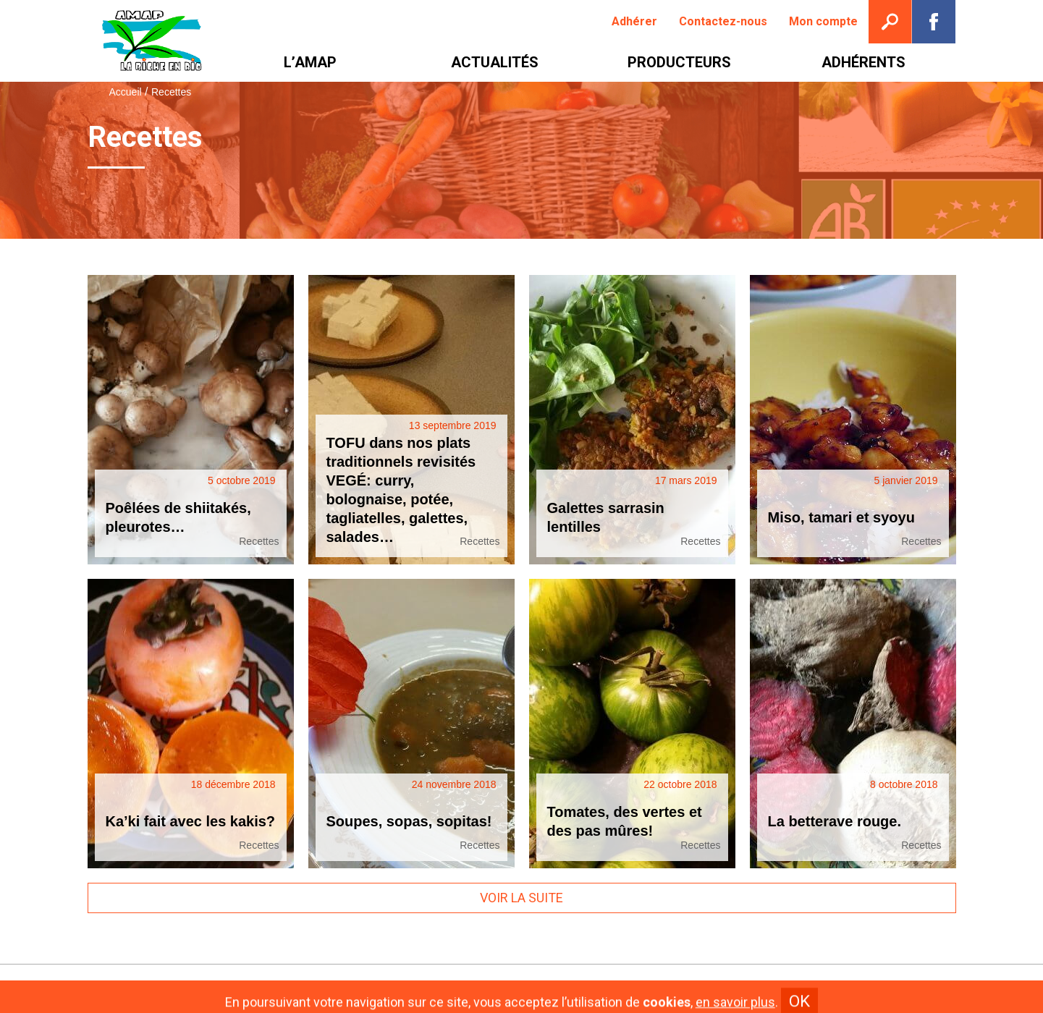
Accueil (125, 92)
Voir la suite (521, 897)
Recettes (259, 541)
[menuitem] (634, 21)
